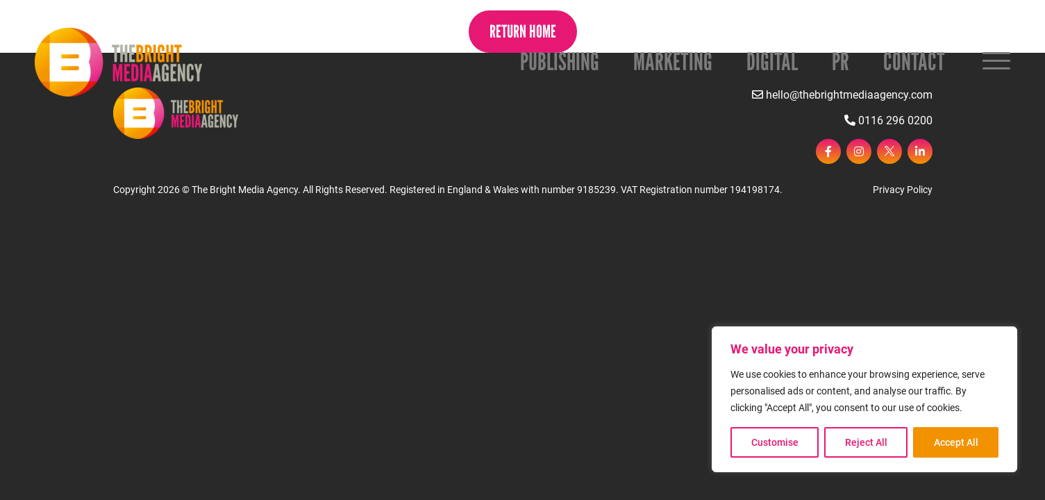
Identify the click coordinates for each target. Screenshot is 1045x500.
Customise (775, 442)
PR (840, 61)
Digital (772, 61)
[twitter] (889, 151)
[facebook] (828, 151)
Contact (914, 61)
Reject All (866, 442)
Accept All (956, 442)
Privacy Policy (903, 189)
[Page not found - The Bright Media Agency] (118, 62)
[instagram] (858, 151)
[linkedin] (920, 151)
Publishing (559, 61)
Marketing (672, 61)
